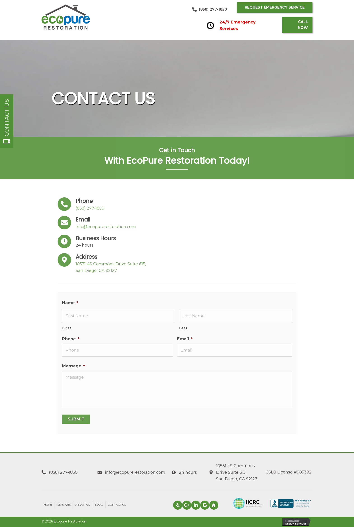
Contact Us (117, 504)
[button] (274, 7)
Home (48, 504)
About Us (82, 504)
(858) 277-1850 (213, 9)
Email (185, 338)
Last (183, 328)
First (66, 328)
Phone (70, 338)
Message (73, 366)
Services (64, 504)
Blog (99, 504)
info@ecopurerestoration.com (106, 226)
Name (70, 302)
